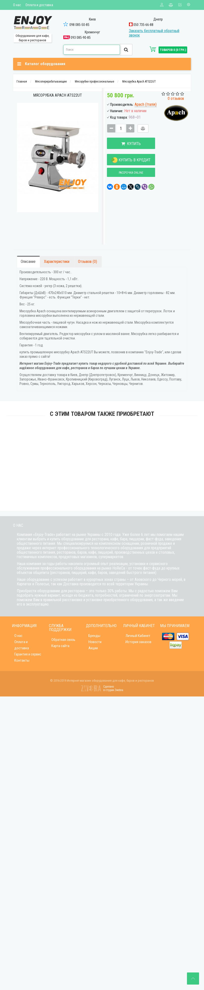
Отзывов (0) (87, 261)
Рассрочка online (131, 172)
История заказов (138, 642)
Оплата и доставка (39, 5)
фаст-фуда (154, 539)
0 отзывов (176, 98)
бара (123, 539)
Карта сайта (60, 646)
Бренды (94, 635)
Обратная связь (63, 639)
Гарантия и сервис (27, 654)
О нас (17, 5)
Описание (28, 261)
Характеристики (56, 261)
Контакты (21, 660)
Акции (93, 648)
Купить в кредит (131, 160)
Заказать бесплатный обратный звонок (154, 33)
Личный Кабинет (137, 635)
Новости (95, 642)
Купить (131, 143)
